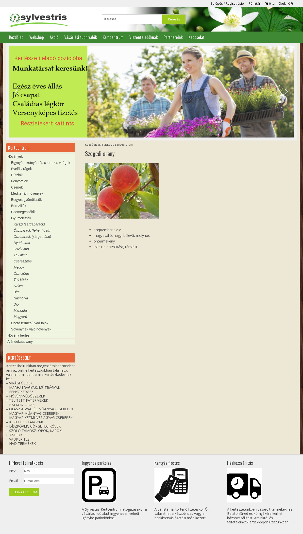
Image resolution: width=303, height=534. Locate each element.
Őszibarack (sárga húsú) (32, 237)
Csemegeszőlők (23, 212)
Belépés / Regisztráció (227, 3)
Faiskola (107, 144)
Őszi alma (21, 249)
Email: (13, 481)
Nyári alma (22, 243)
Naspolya (21, 298)
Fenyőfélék (19, 181)
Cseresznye (23, 261)
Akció (54, 37)
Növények (15, 156)
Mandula (20, 310)
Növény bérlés (18, 335)
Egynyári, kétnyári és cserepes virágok (40, 163)
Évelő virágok (21, 169)
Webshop (36, 37)
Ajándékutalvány (20, 342)
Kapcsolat (196, 37)
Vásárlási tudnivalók (80, 37)
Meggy (19, 267)
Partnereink (173, 37)
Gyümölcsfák (21, 218)
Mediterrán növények (27, 193)
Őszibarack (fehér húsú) (32, 230)
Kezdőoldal (92, 144)
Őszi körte (21, 274)
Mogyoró (20, 317)
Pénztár (254, 3)
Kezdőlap (16, 37)
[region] (151, 92)
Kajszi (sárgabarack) (29, 224)
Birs (16, 292)
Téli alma (21, 255)
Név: (12, 471)
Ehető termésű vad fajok (29, 323)
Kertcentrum (113, 37)
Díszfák (17, 175)
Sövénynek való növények (31, 329)
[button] (151, 92)
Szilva (18, 286)
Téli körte (21, 280)
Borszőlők (18, 206)
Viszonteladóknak (143, 37)
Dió (16, 304)
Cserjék (17, 187)
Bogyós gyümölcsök (26, 200)
